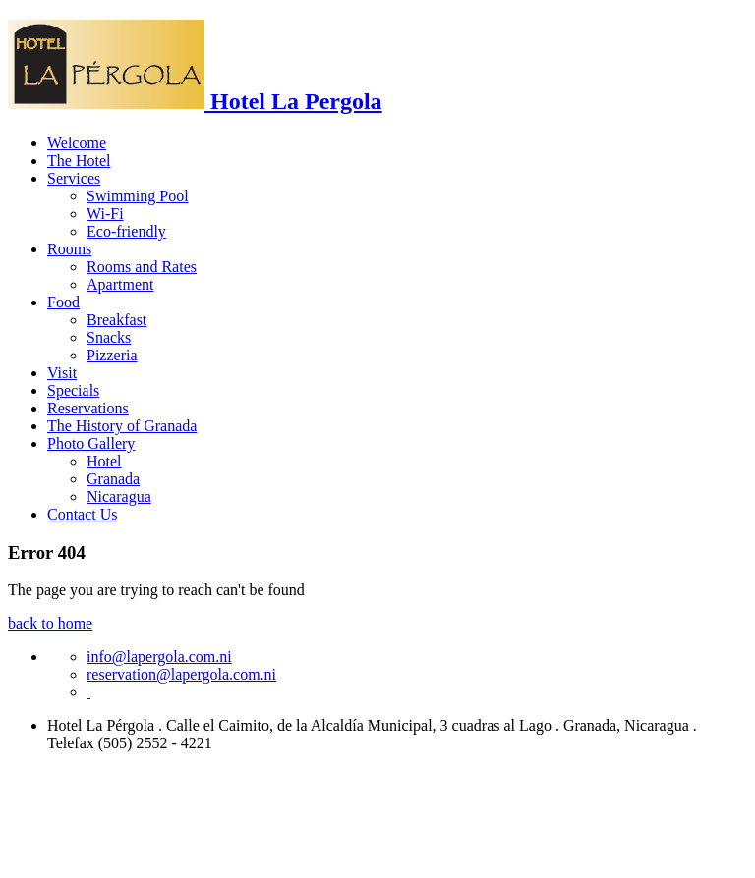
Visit (62, 372)
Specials (73, 390)
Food (63, 302)
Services (73, 178)
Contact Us (82, 514)
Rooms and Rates (142, 266)
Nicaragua (119, 496)
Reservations (88, 408)
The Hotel (78, 160)
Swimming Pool (138, 196)
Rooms (69, 249)
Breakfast (116, 319)
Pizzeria (112, 355)
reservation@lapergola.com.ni (181, 674)
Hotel (104, 461)
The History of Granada (122, 425)
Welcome (76, 143)
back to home (50, 623)
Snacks (109, 337)
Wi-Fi (105, 213)
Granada (113, 478)
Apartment (120, 284)
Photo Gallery (91, 443)
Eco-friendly (126, 231)
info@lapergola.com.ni (159, 656)
